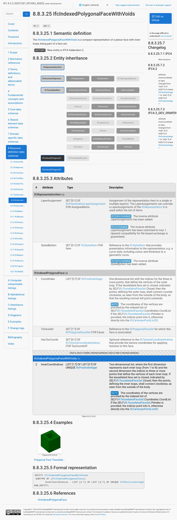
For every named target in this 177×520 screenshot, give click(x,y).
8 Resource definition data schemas (16, 152)
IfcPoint (103, 130)
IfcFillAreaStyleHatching (78, 114)
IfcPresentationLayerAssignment (85, 203)
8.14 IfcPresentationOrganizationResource (19, 233)
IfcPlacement (128, 123)
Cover (11, 23)
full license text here (60, 514)
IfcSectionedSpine (128, 130)
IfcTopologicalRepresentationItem (128, 78)
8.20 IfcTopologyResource (19, 266)
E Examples (14, 321)
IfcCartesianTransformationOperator (104, 98)
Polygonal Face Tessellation (50, 459)
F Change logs (16, 328)
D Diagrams (14, 315)
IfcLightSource (103, 123)
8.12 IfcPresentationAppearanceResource (19, 222)
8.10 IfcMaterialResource (19, 211)
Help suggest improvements (127, 5)
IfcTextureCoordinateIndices (83, 342)
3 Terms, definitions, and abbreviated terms (14, 77)
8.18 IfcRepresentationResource (19, 255)
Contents (13, 30)
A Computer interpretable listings (15, 284)
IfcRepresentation (152, 207)
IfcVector (128, 147)
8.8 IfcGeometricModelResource (19, 200)
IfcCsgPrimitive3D (127, 98)
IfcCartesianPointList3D (144, 320)
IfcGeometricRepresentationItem (53, 78)
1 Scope (12, 52)
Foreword (13, 36)
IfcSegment (78, 139)
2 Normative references (15, 60)
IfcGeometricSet (128, 114)
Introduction (15, 43)
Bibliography (15, 337)
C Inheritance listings (15, 306)
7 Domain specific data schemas (15, 137)
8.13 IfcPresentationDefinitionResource (19, 228)
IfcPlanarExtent (78, 130)
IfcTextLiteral (103, 147)
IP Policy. (102, 514)
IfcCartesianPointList (78, 98)
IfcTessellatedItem (52, 90)
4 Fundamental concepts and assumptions (16, 97)
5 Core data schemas (14, 111)
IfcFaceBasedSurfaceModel (129, 106)
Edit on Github (158, 18)
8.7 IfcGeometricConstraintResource (19, 195)
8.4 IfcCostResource (19, 178)
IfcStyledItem (103, 78)
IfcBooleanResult (102, 90)
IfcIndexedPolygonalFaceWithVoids (57, 39)
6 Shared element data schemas (15, 123)
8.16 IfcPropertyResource (19, 244)
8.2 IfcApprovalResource (19, 167)
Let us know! (166, 36)
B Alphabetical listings (16, 296)
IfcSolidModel (128, 139)
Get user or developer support (158, 5)
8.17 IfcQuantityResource (19, 249)
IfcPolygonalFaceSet (78, 332)
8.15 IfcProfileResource (19, 238)
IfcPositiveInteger (92, 279)
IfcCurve (78, 106)
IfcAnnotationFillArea (78, 90)
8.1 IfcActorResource (19, 162)
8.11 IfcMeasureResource (19, 216)
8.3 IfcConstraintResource (19, 173)
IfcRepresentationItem (52, 67)
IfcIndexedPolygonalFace (53, 158)
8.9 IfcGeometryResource (19, 206)
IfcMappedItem (77, 78)
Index (11, 343)
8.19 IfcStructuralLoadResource (19, 260)
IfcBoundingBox (128, 90)
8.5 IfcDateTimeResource (19, 184)
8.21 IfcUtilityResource (19, 271)
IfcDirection (103, 106)
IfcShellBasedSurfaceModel (104, 139)
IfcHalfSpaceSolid (78, 123)
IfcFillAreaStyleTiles (103, 114)
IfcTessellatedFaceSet (78, 158)
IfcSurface (78, 147)
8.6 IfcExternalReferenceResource (19, 189)
